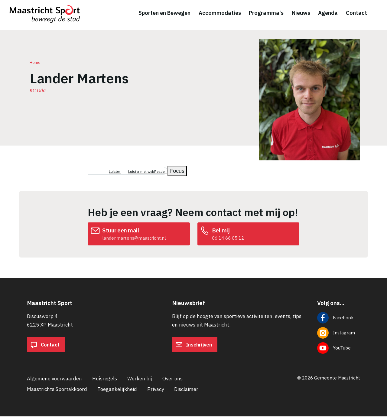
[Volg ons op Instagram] (338, 333)
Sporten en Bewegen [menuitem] (164, 13)
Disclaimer (186, 389)
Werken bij (139, 379)
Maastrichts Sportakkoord (57, 389)
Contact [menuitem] (356, 13)
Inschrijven (193, 345)
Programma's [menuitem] (266, 13)
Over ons (172, 379)
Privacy (155, 389)
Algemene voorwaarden (54, 379)
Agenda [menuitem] (328, 13)
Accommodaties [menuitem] (220, 13)
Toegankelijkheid (117, 389)
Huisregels (104, 379)
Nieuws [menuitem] (301, 13)
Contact (45, 345)
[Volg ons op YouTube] (338, 348)
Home (35, 63)
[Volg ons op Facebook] (338, 318)
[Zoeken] (378, 14)
